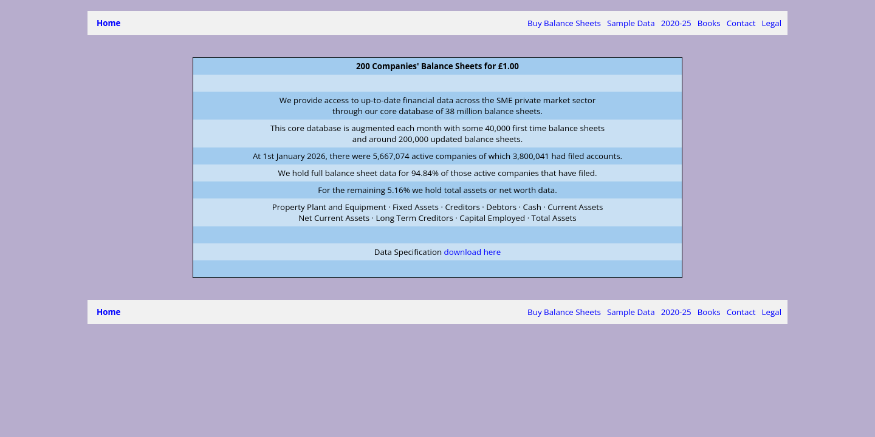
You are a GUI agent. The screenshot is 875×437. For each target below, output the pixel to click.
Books (647, 23)
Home (108, 23)
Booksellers (687, 23)
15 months (609, 23)
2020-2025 (563, 23)
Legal (771, 23)
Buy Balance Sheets (447, 23)
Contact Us (735, 23)
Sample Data (514, 23)
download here (472, 251)
